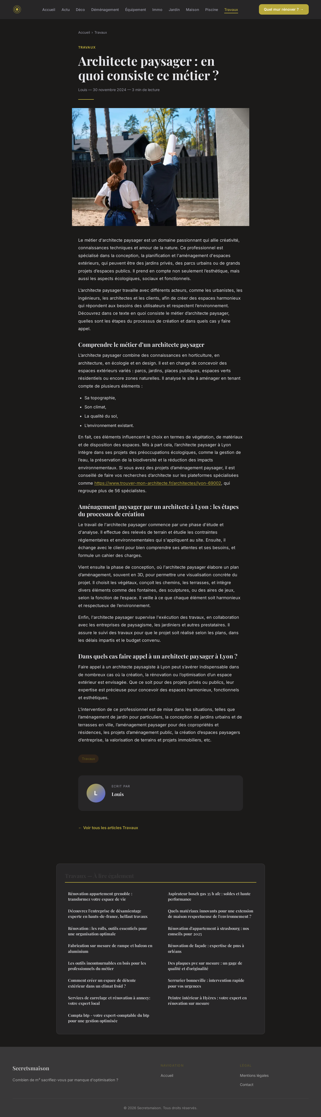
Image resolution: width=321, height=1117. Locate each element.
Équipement (135, 9)
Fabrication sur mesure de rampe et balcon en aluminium (110, 948)
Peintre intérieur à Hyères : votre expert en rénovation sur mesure (207, 1000)
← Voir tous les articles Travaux (108, 827)
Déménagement (105, 9)
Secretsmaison (31, 1068)
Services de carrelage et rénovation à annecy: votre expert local (109, 1000)
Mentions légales (254, 1075)
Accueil (48, 9)
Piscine (211, 9)
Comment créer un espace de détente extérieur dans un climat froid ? (102, 983)
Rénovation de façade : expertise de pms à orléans (206, 948)
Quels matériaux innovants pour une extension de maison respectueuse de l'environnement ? (210, 913)
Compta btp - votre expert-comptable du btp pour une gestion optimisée (108, 1018)
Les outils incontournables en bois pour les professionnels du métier (107, 965)
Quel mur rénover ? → (284, 9)
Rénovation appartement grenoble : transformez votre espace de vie (100, 896)
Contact (246, 1084)
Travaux (231, 9)
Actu (66, 9)
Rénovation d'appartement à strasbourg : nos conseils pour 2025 (208, 931)
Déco (80, 9)
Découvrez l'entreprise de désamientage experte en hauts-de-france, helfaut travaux (108, 913)
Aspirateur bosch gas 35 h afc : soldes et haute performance (209, 896)
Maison (192, 9)
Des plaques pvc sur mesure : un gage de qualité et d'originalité (205, 965)
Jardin (174, 9)
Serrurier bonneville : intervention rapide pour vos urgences (206, 983)
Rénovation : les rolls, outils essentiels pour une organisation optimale (107, 931)
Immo (157, 9)
